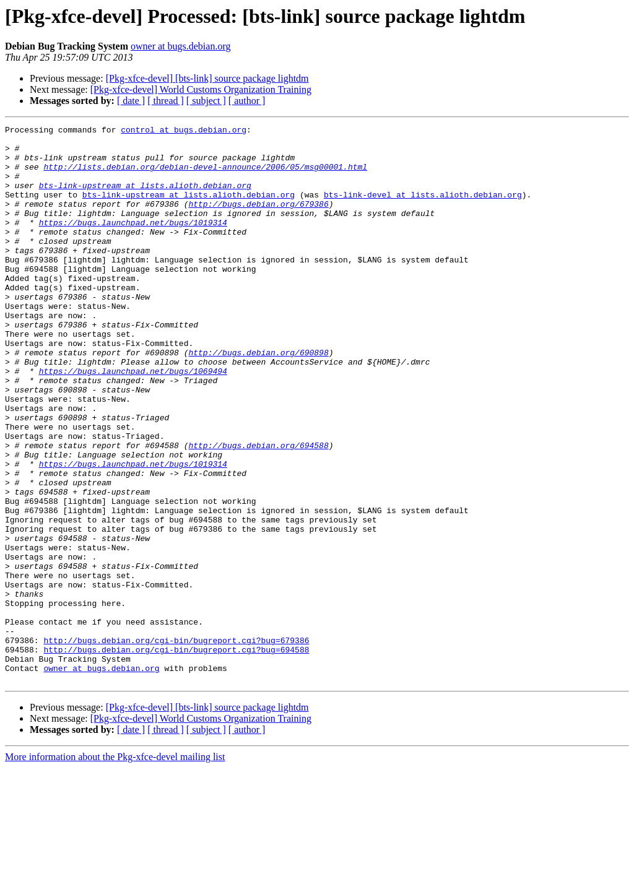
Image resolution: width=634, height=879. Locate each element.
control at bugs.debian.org (183, 131)
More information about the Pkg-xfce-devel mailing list (115, 868)
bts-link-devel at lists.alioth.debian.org (423, 209)
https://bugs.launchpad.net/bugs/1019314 (133, 242)
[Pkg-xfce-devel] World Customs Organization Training (200, 89)
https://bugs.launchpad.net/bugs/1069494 (133, 421)
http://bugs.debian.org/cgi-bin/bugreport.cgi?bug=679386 (176, 744)
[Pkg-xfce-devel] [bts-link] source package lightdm (207, 78)
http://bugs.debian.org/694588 (258, 510)
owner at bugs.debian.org (180, 46)
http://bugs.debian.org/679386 (258, 220)
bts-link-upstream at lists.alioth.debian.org (145, 198)
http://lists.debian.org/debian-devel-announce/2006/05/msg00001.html (205, 175)
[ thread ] (165, 100)
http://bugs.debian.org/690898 (258, 398)
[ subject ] (206, 100)
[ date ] (131, 100)
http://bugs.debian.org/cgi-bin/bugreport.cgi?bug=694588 (176, 755)
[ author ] (247, 100)
